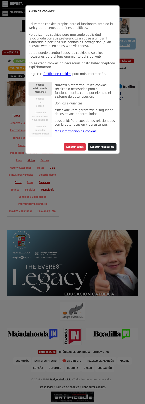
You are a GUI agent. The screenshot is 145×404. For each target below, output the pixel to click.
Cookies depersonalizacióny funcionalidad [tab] (40, 116)
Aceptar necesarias (102, 146)
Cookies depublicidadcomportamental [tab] (40, 130)
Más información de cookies (76, 131)
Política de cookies (57, 74)
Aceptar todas (75, 146)
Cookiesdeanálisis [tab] (40, 102)
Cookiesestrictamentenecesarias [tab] (40, 88)
